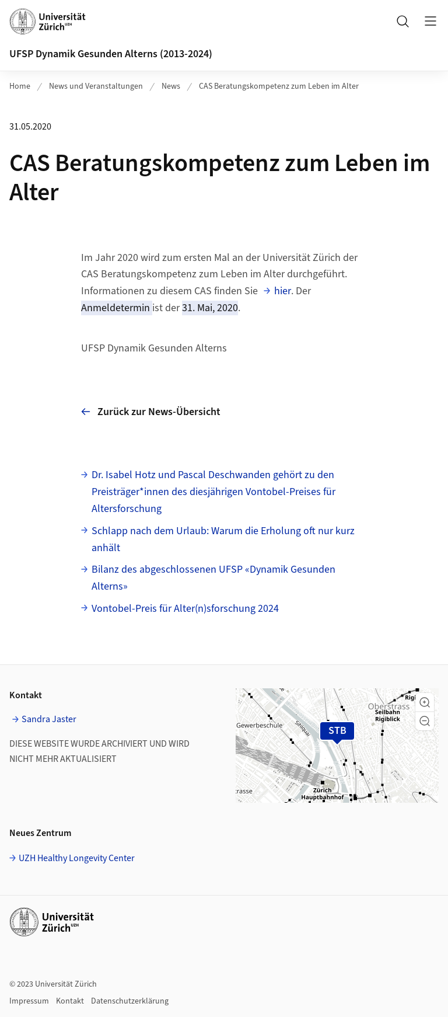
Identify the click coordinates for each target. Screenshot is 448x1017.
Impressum (29, 1001)
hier (282, 291)
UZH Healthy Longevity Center (77, 858)
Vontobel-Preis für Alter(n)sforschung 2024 (185, 608)
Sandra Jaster (49, 719)
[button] (424, 702)
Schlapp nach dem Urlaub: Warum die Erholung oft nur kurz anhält (223, 539)
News (171, 86)
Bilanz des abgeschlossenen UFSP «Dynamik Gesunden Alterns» (213, 578)
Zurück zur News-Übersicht (150, 412)
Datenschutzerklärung (130, 1001)
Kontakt (70, 1001)
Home (19, 86)
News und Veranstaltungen (96, 86)
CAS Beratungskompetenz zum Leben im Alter (279, 86)
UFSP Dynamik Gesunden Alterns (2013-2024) (110, 54)
